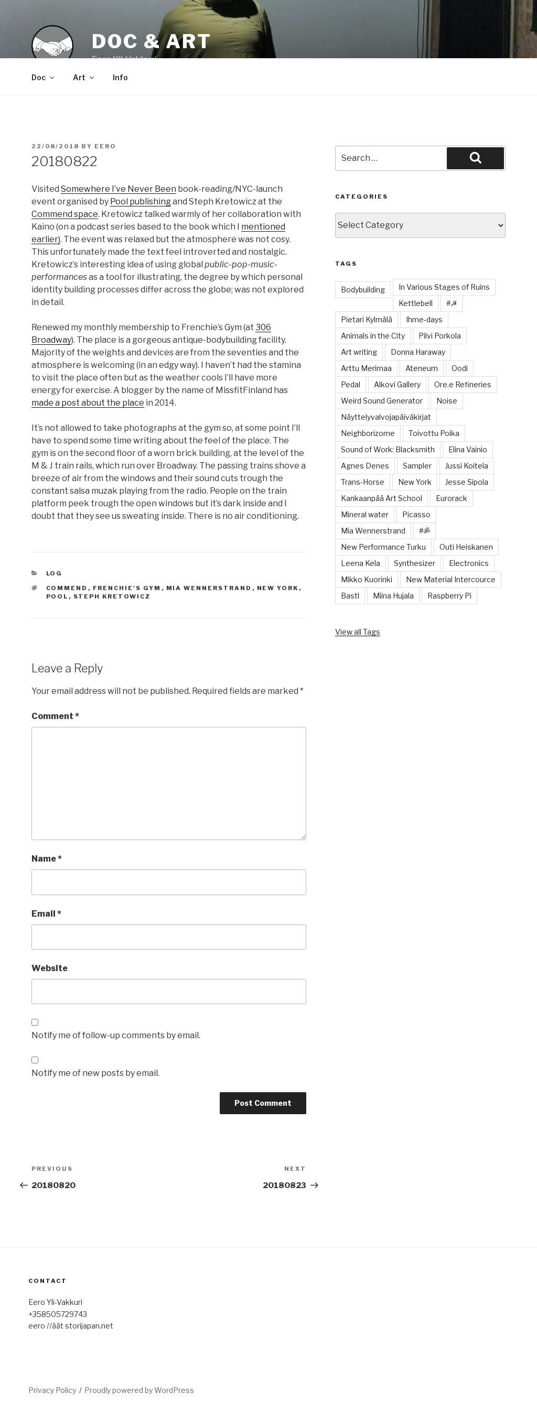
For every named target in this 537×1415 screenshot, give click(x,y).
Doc (43, 77)
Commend (67, 588)
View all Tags (357, 631)
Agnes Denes (365, 465)
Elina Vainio (467, 449)
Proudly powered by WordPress (139, 1390)
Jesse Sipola (466, 481)
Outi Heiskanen (466, 546)
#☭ (451, 303)
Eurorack (451, 498)
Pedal (350, 384)
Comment (55, 716)
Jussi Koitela (466, 465)
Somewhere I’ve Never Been (118, 189)
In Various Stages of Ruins (444, 286)
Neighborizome (368, 433)
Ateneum (421, 368)
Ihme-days (424, 319)
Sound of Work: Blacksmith (388, 449)
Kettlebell (416, 303)
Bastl (350, 595)
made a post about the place (87, 403)
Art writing (359, 351)
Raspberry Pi (449, 595)
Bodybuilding (363, 289)
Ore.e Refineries (462, 384)
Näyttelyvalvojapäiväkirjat (386, 416)
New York (278, 588)
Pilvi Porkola (439, 335)
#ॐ (424, 530)
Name (46, 859)
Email (46, 914)
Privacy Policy (52, 1390)
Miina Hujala (393, 595)
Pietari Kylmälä (366, 319)
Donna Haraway (418, 351)
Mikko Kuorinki (366, 579)
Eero (105, 146)
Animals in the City (373, 335)
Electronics (469, 563)
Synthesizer (414, 563)
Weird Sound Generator (382, 400)
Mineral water (365, 514)
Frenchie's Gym (127, 588)
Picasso (416, 514)
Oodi (460, 368)
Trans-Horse (362, 481)
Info (120, 77)
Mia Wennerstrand (209, 588)
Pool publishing (140, 201)
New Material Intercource (451, 579)
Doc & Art (152, 41)
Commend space (64, 214)
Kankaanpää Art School (381, 498)
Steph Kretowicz (112, 596)
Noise (446, 400)
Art (84, 77)
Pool (57, 596)
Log (54, 573)
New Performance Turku (383, 546)
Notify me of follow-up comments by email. (115, 1035)
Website (49, 968)
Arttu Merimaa (366, 368)
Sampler (417, 465)
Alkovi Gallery (397, 384)
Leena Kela (360, 563)
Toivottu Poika (434, 433)
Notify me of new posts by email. (95, 1073)
